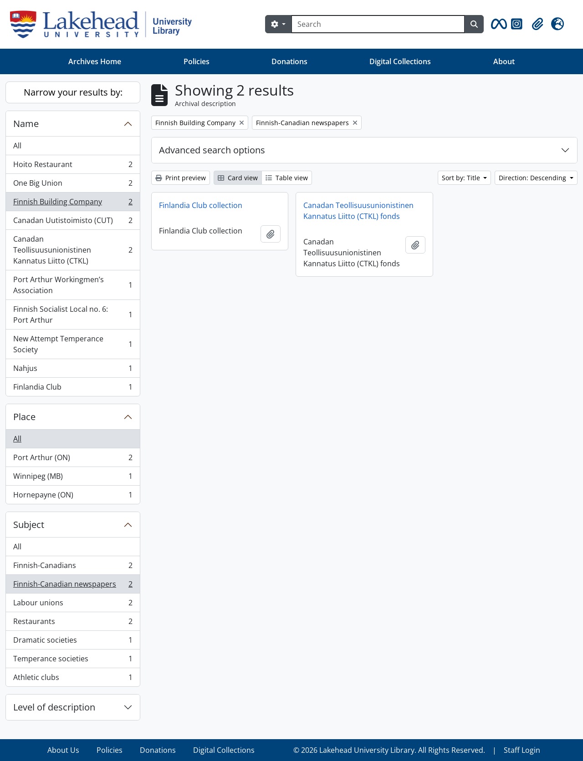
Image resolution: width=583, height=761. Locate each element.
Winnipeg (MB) (73, 478)
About (504, 61)
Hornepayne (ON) (73, 496)
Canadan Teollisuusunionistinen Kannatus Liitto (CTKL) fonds (358, 210)
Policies (197, 61)
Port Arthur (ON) (73, 459)
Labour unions (73, 604)
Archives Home (94, 61)
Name (26, 123)
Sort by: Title (462, 177)
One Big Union (73, 185)
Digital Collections (400, 61)
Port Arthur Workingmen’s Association (73, 284)
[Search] (378, 24)
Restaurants (73, 623)
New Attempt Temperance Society (73, 344)
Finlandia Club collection (200, 205)
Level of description (54, 707)
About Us (63, 750)
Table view (287, 177)
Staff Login (522, 750)
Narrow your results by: (73, 92)
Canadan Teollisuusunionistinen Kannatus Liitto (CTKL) (73, 250)
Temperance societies (73, 660)
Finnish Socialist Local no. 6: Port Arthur (73, 314)
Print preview (180, 177)
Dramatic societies (73, 641)
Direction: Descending (533, 177)
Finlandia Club (73, 388)
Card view (238, 177)
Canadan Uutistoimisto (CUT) (73, 222)
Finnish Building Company (73, 203)
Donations (289, 61)
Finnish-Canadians (73, 567)
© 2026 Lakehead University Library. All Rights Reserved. (389, 750)
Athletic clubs (73, 679)
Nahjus (73, 370)
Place (24, 417)
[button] (497, 24)
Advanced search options (212, 150)
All (17, 146)
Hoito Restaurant (73, 166)
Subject (28, 524)
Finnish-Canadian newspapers (73, 586)
